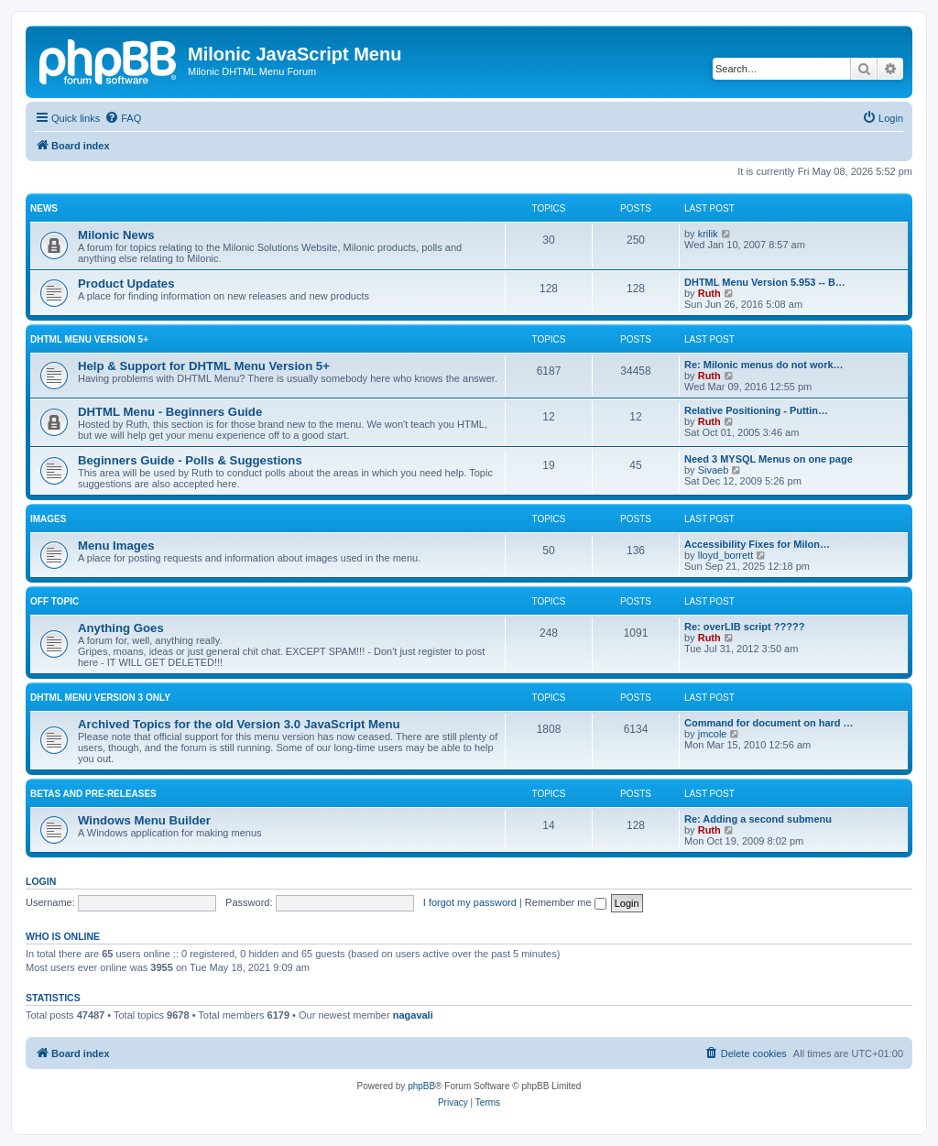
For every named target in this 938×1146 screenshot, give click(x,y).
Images (48, 519)
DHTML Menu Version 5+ (89, 339)
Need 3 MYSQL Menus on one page (768, 458)
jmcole (712, 733)
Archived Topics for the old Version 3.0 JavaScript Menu (239, 724)
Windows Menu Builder (144, 820)
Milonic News (116, 235)
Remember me (565, 902)
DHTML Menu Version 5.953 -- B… (764, 282)
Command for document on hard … (769, 722)
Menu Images (116, 545)
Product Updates (126, 283)
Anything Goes (121, 628)
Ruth (709, 293)
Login (41, 881)
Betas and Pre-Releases (93, 794)
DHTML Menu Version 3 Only (100, 698)
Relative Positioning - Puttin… (756, 410)
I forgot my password (470, 902)
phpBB (421, 1086)
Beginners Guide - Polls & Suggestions (190, 460)
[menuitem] (122, 118)
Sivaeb (713, 469)
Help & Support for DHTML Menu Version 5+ (204, 366)
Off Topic (54, 601)
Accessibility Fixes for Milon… (757, 544)
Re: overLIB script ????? (744, 626)
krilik (708, 233)
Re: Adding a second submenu (758, 818)
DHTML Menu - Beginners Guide (170, 412)
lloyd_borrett (726, 555)
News (44, 208)
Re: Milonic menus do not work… (764, 364)
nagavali (413, 1015)
